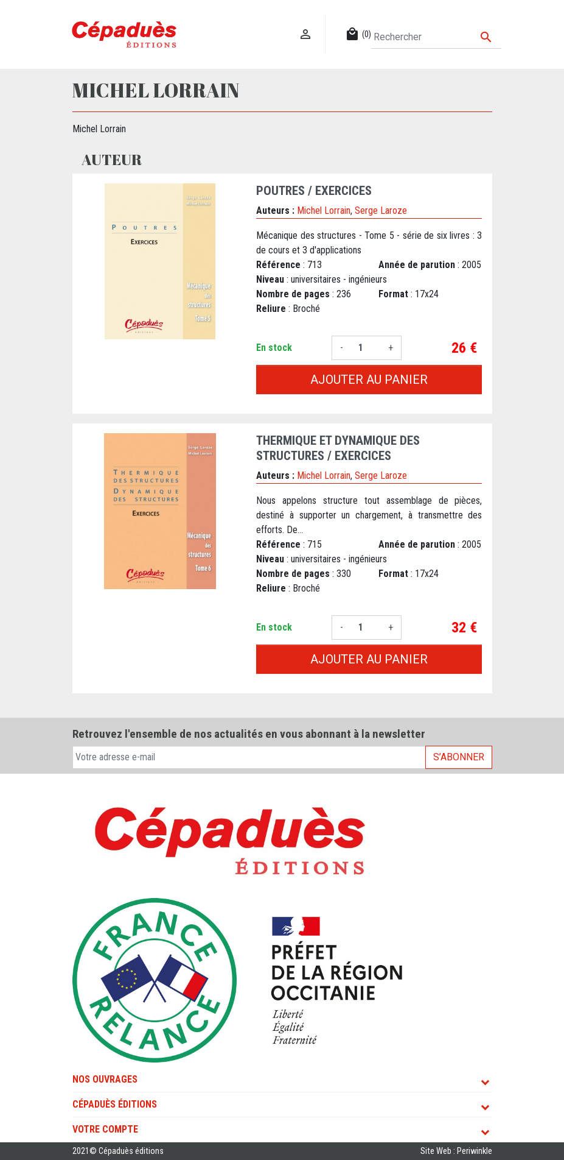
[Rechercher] (436, 37)
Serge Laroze (381, 210)
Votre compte (105, 1129)
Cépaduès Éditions (114, 1104)
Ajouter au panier (369, 379)
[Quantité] (365, 347)
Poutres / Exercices (314, 190)
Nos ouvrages (105, 1079)
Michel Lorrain (323, 210)
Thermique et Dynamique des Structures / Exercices (338, 448)
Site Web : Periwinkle (456, 1151)
